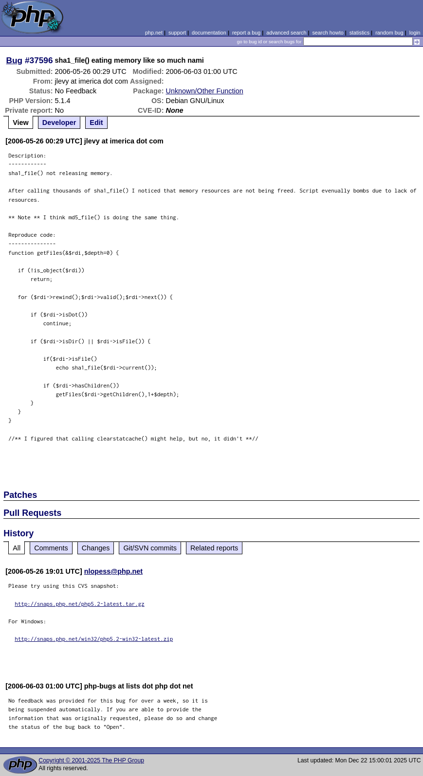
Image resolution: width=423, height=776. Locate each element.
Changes (96, 548)
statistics (359, 32)
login (415, 32)
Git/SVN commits (150, 548)
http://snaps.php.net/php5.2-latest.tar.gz (80, 603)
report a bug (246, 32)
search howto (327, 32)
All (16, 548)
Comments (51, 548)
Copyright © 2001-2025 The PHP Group (91, 760)
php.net (154, 32)
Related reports (214, 548)
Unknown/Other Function (204, 91)
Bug (14, 60)
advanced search (286, 32)
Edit (96, 122)
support (177, 32)
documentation (209, 32)
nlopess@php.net (113, 571)
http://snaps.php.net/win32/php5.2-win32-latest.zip (94, 638)
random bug (389, 32)
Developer (59, 122)
